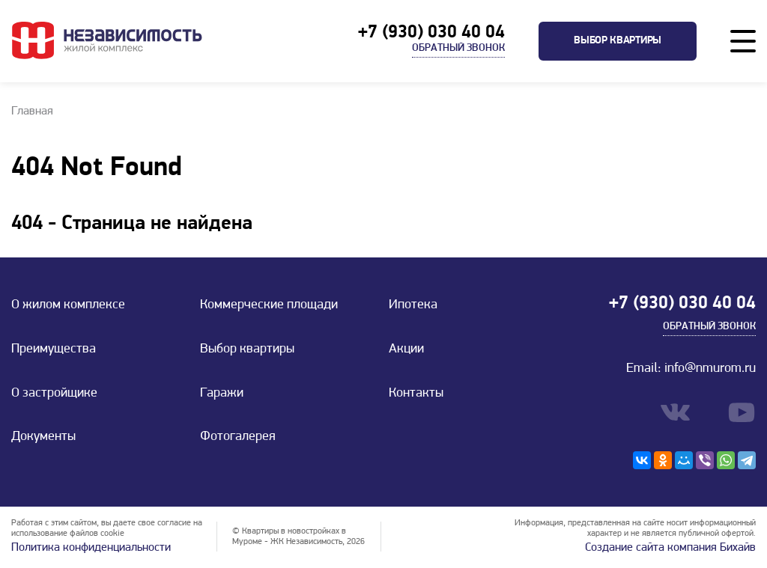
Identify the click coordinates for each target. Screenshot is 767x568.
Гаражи (221, 393)
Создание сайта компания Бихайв (670, 548)
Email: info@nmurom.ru (691, 368)
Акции (406, 349)
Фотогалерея (238, 437)
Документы (43, 437)
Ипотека (413, 305)
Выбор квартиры (617, 40)
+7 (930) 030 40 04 (431, 33)
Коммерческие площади (269, 305)
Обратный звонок (458, 48)
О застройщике (54, 393)
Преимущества (53, 349)
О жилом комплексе (68, 305)
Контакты (416, 393)
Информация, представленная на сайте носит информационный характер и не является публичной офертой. (635, 528)
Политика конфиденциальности (91, 548)
